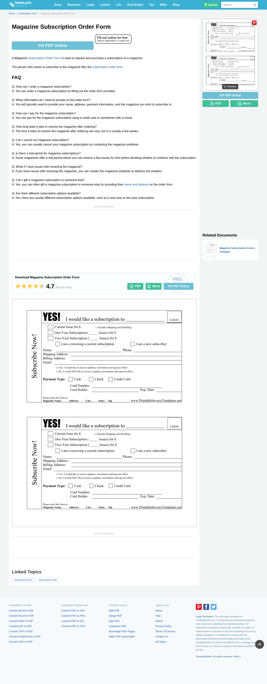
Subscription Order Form (44, 58)
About (158, 610)
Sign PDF (114, 621)
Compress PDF (117, 626)
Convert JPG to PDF (21, 641)
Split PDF (114, 610)
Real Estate (135, 4)
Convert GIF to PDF (20, 626)
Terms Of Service (165, 631)
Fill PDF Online (52, 45)
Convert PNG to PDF (21, 621)
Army (58, 4)
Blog (176, 4)
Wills (163, 4)
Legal (90, 4)
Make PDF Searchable (122, 636)
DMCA (159, 621)
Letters (105, 4)
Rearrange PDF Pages (122, 631)
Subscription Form (23, 580)
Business (74, 4)
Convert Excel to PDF (21, 615)
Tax (151, 4)
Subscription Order (48, 580)
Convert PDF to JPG (73, 610)
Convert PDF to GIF (72, 621)
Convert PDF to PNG (73, 615)
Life (118, 4)
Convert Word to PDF (21, 610)
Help (158, 615)
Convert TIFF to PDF (21, 631)
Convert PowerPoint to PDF (25, 636)
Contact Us (161, 636)
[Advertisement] (104, 235)
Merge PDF (115, 615)
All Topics (160, 641)
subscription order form (107, 67)
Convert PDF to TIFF (73, 626)
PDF (135, 286)
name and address (136, 184)
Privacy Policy (163, 626)
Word (153, 286)
